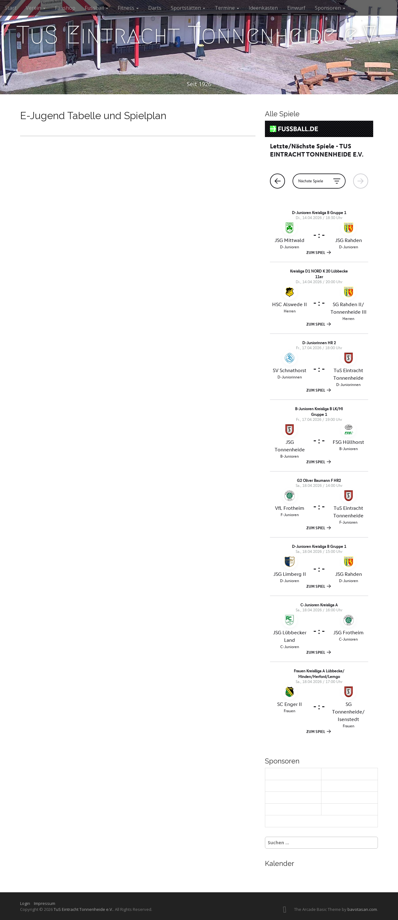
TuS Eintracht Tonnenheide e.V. (199, 34)
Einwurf (296, 7)
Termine (227, 7)
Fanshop (65, 7)
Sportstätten (188, 7)
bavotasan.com (362, 909)
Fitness (128, 7)
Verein (36, 7)
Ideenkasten (263, 7)
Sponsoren (330, 7)
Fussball (96, 7)
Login (26, 903)
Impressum (44, 903)
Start (10, 7)
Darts (154, 7)
